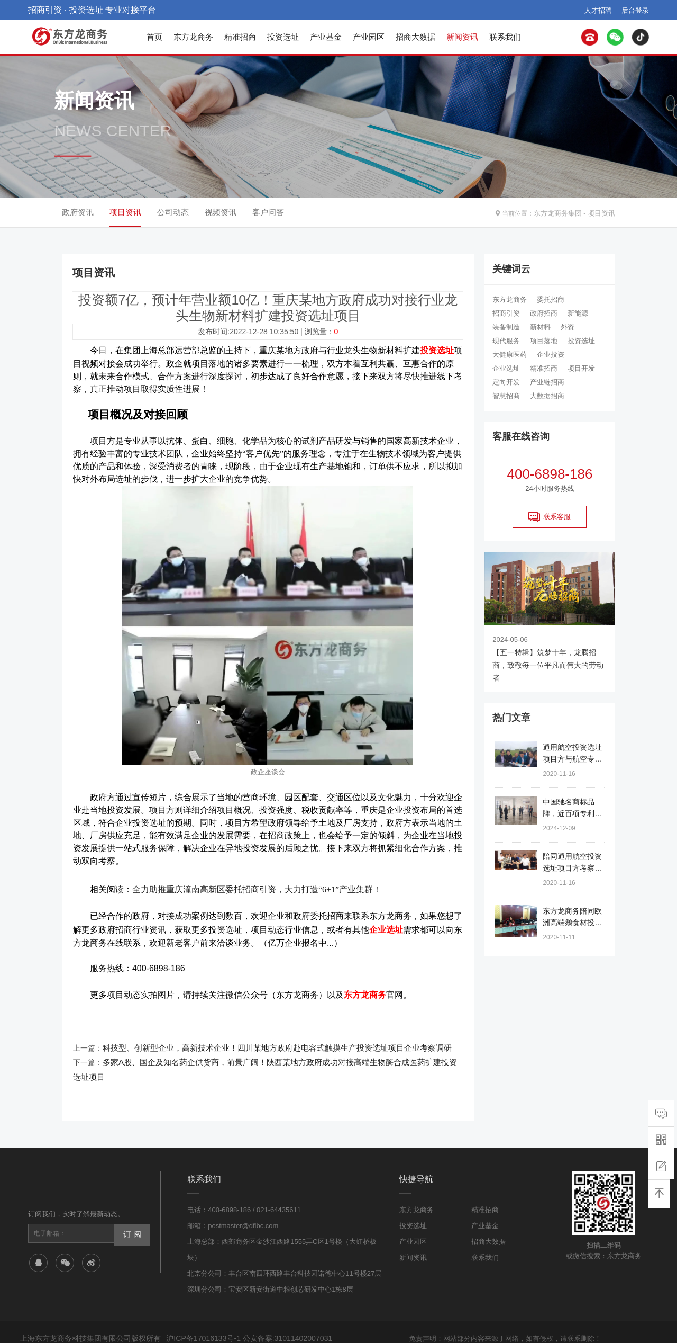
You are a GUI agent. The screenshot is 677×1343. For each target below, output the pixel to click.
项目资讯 (602, 212)
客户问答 (268, 212)
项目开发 (581, 368)
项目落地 (543, 341)
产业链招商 (547, 382)
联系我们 (505, 36)
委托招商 (550, 299)
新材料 (540, 327)
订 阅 (130, 1208)
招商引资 (506, 313)
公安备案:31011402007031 (278, 1313)
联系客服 (549, 517)
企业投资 (550, 355)
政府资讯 (78, 212)
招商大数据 (415, 36)
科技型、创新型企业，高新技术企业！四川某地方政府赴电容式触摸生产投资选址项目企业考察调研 (265, 1039)
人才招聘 (601, 10)
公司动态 (173, 212)
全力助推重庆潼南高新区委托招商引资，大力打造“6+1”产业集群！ (256, 886)
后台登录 (636, 10)
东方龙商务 (193, 36)
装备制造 (506, 327)
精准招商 (240, 36)
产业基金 (326, 36)
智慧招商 (506, 396)
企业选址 (506, 368)
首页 (154, 36)
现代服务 (506, 341)
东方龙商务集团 (561, 212)
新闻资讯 (462, 36)
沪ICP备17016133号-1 (200, 1313)
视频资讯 (220, 212)
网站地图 (460, 1326)
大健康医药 (509, 355)
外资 (567, 327)
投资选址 (283, 36)
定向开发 (506, 382)
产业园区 (369, 36)
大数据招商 (547, 396)
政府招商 (543, 313)
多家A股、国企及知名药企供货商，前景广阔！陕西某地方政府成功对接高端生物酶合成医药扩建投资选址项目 (283, 1052)
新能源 (578, 313)
